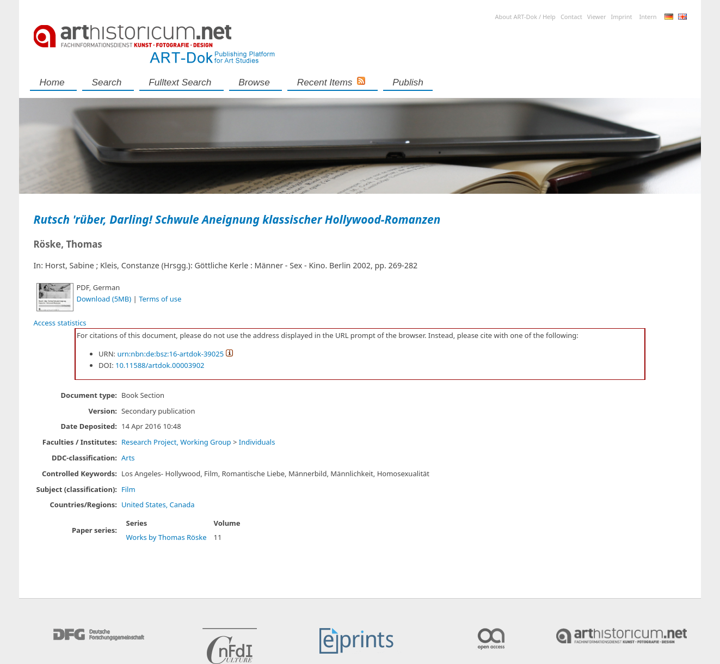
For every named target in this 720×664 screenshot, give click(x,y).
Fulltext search (180, 82)
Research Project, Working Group (176, 442)
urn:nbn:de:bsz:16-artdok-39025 (170, 354)
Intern (647, 17)
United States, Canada (158, 504)
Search (107, 82)
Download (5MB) (104, 299)
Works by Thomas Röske (166, 537)
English (682, 17)
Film (128, 489)
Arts (128, 458)
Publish (407, 82)
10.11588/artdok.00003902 (160, 365)
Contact (571, 17)
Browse (254, 82)
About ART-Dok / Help (525, 17)
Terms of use (160, 299)
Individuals (257, 442)
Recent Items (325, 82)
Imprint (621, 17)
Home (52, 82)
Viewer (596, 17)
